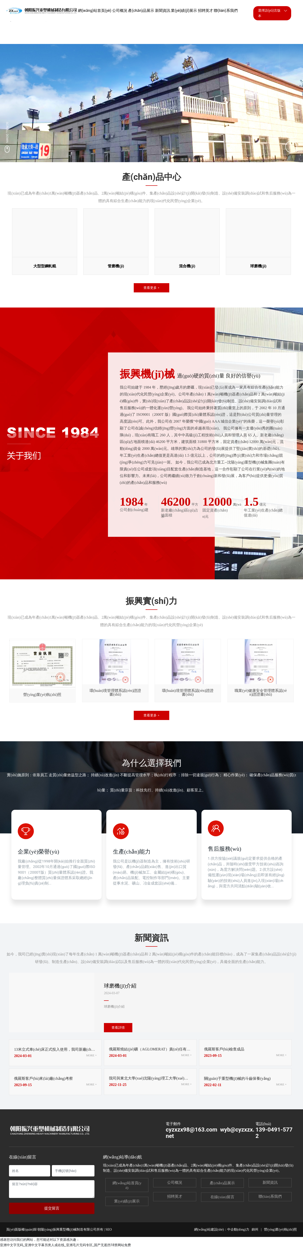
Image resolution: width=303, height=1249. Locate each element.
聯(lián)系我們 (270, 1197)
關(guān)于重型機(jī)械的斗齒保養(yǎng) (239, 1079)
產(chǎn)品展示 (222, 1184)
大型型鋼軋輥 (44, 265)
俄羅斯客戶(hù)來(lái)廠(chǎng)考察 (45, 1079)
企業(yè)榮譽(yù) (39, 852)
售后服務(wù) (225, 849)
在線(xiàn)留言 (222, 1198)
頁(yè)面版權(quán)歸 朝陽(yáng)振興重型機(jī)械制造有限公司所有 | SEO (59, 1230)
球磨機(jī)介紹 (121, 986)
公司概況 (174, 1183)
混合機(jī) (187, 265)
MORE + (91, 1056)
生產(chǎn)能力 (132, 849)
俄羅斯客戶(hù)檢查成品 (225, 1050)
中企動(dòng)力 (238, 1230)
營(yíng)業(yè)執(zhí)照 (280, 1230)
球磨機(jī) (258, 265)
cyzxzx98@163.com (191, 1130)
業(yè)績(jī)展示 (127, 1202)
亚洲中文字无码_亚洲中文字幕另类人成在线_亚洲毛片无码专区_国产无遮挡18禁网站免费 (65, 1246)
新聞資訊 (270, 1183)
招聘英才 (174, 1197)
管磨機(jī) (116, 265)
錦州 (255, 1230)
